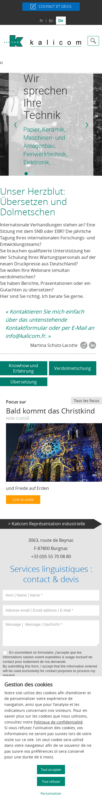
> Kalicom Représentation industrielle (46, 524)
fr (41, 20)
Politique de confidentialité (58, 722)
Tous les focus (86, 400)
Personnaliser (51, 793)
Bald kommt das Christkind (50, 411)
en (51, 20)
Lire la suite (23, 499)
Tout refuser (51, 781)
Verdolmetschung (72, 368)
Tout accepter (51, 769)
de (60, 20)
